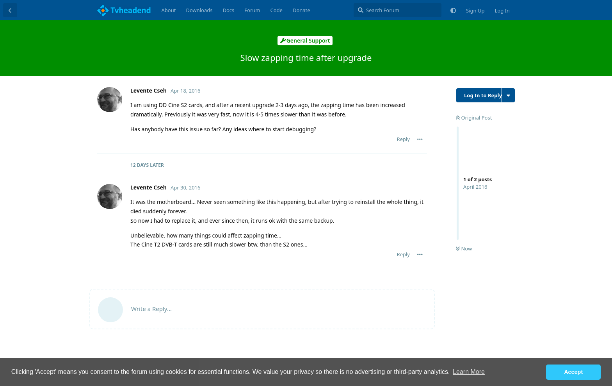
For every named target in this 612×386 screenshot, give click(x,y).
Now (464, 248)
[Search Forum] (397, 10)
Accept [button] (573, 372)
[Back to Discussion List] (10, 10)
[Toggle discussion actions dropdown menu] (508, 95)
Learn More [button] (469, 371)
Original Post (474, 117)
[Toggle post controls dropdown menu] (420, 139)
